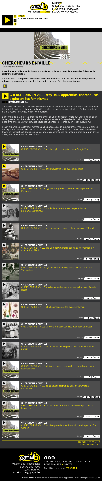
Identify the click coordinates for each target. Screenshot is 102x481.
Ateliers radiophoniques (33, 18)
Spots (68, 464)
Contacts (83, 461)
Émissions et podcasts (65, 9)
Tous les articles (89, 444)
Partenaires (52, 464)
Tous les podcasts (89, 442)
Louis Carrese (79, 478)
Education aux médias (65, 12)
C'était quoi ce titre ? (59, 461)
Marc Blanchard (51, 478)
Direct (21, 16)
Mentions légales (93, 478)
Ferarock (71, 468)
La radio (57, 3)
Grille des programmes (66, 6)
